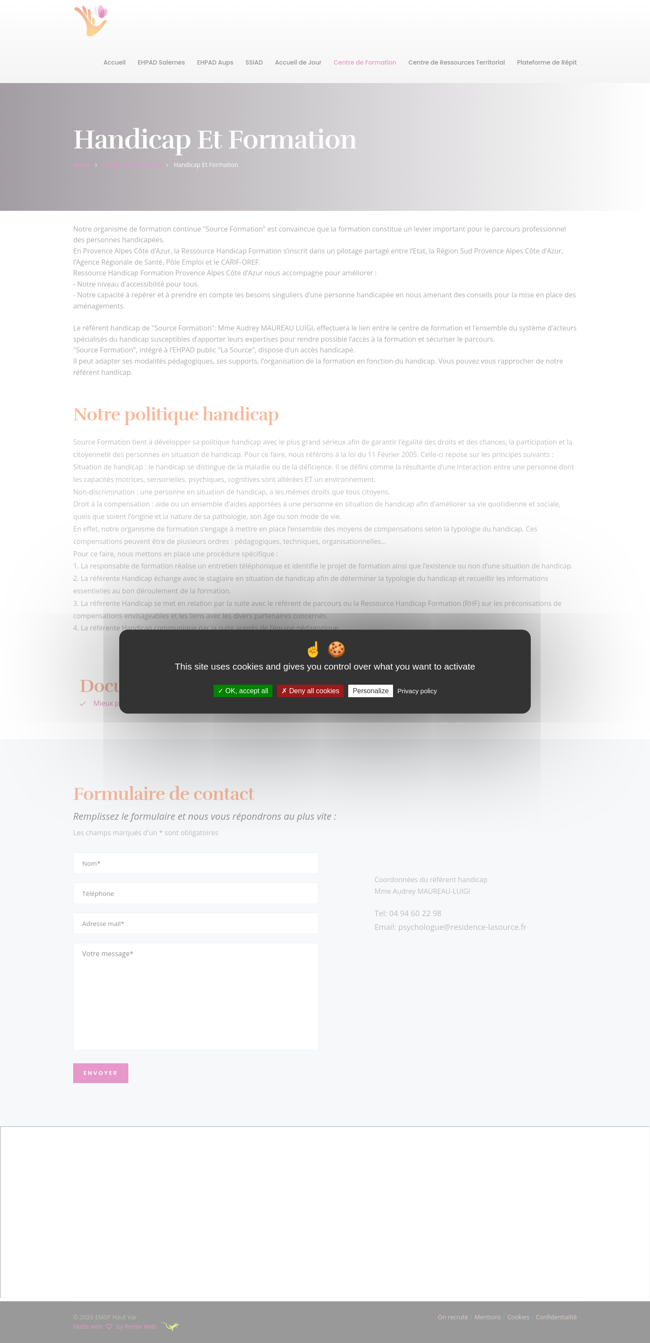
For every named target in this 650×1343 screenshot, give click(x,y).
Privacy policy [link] (417, 691)
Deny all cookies (310, 691)
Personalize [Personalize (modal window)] (371, 691)
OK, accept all (243, 691)
